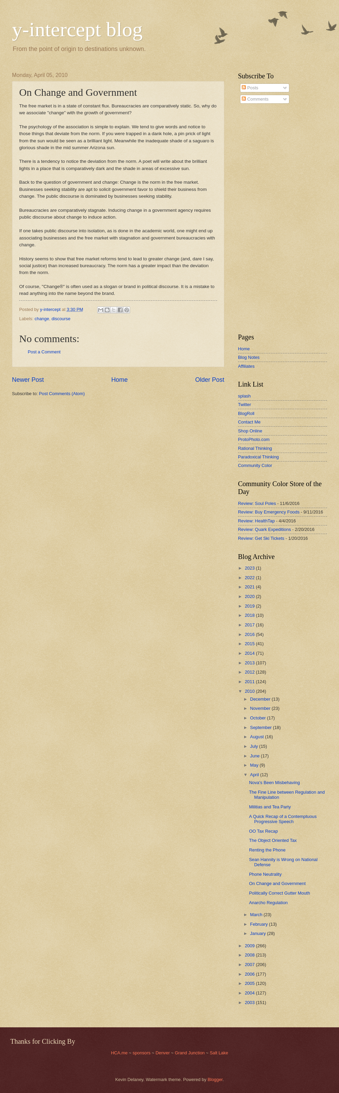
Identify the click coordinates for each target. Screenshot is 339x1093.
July (254, 746)
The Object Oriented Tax (273, 840)
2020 (250, 596)
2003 (250, 1002)
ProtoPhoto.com (253, 439)
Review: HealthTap (256, 520)
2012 (250, 672)
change (42, 318)
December (261, 699)
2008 (250, 955)
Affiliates (246, 366)
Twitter (244, 404)
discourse (61, 318)
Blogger (215, 1079)
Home (119, 379)
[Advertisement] (258, 218)
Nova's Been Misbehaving (274, 782)
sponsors (142, 1052)
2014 (250, 653)
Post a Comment (44, 351)
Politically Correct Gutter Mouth (279, 893)
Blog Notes (249, 357)
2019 (250, 606)
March (256, 914)
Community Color (255, 465)
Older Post (209, 379)
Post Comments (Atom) (62, 393)
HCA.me (119, 1052)
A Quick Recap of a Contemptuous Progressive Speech (283, 819)
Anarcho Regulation (268, 902)
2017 (250, 624)
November (261, 708)
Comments (255, 99)
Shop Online (250, 430)
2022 (250, 577)
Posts (250, 87)
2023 (250, 568)
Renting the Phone (267, 850)
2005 (250, 983)
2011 (250, 681)
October (258, 717)
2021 (250, 586)
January (258, 933)
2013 (250, 662)
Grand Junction (189, 1052)
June (255, 755)
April (255, 774)
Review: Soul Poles (257, 503)
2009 (250, 945)
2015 (250, 643)
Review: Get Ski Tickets (261, 538)
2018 (250, 615)
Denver (163, 1052)
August (257, 736)
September (261, 727)
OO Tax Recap (263, 831)
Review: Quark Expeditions (264, 529)
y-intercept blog (77, 29)
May (255, 765)
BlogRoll (246, 413)
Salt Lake (219, 1052)
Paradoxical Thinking (258, 456)
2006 (250, 974)
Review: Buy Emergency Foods (269, 512)
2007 (250, 964)
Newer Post (28, 379)
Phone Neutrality (265, 874)
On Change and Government (277, 883)
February (259, 924)
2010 (250, 691)
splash (244, 396)
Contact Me (249, 422)
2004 (250, 993)
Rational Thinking (255, 448)
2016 (250, 634)
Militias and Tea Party (270, 806)
